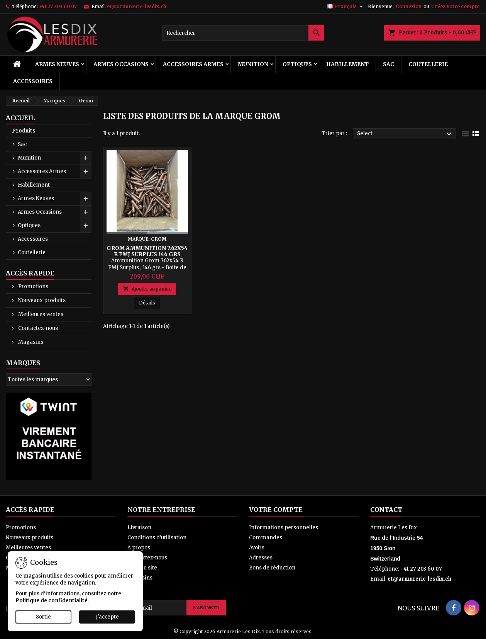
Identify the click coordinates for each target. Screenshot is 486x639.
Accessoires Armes (193, 64)
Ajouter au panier (147, 289)
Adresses (261, 557)
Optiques (297, 64)
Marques (23, 363)
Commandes (265, 537)
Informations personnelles (283, 527)
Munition (253, 64)
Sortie (43, 617)
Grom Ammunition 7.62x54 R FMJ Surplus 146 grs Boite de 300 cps (147, 254)
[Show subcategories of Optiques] (85, 225)
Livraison (139, 527)
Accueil (20, 118)
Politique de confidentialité (51, 600)
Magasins (30, 342)
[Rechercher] (243, 33)
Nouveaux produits (41, 300)
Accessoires (32, 81)
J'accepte (107, 617)
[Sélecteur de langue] (346, 6)
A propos (138, 547)
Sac (388, 64)
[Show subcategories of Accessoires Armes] (85, 171)
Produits (24, 130)
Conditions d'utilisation (156, 537)
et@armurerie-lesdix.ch (136, 6)
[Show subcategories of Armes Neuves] (85, 198)
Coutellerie (428, 64)
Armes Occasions (121, 64)
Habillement (347, 64)
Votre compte (276, 509)
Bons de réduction (272, 567)
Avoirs (256, 547)
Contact (386, 509)
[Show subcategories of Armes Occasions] (85, 212)
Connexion (409, 6)
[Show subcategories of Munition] (85, 158)
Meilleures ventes (40, 314)
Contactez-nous (37, 328)
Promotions (32, 286)
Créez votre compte (455, 6)
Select (405, 134)
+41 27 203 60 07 (58, 6)
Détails (149, 302)
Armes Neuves (57, 64)
